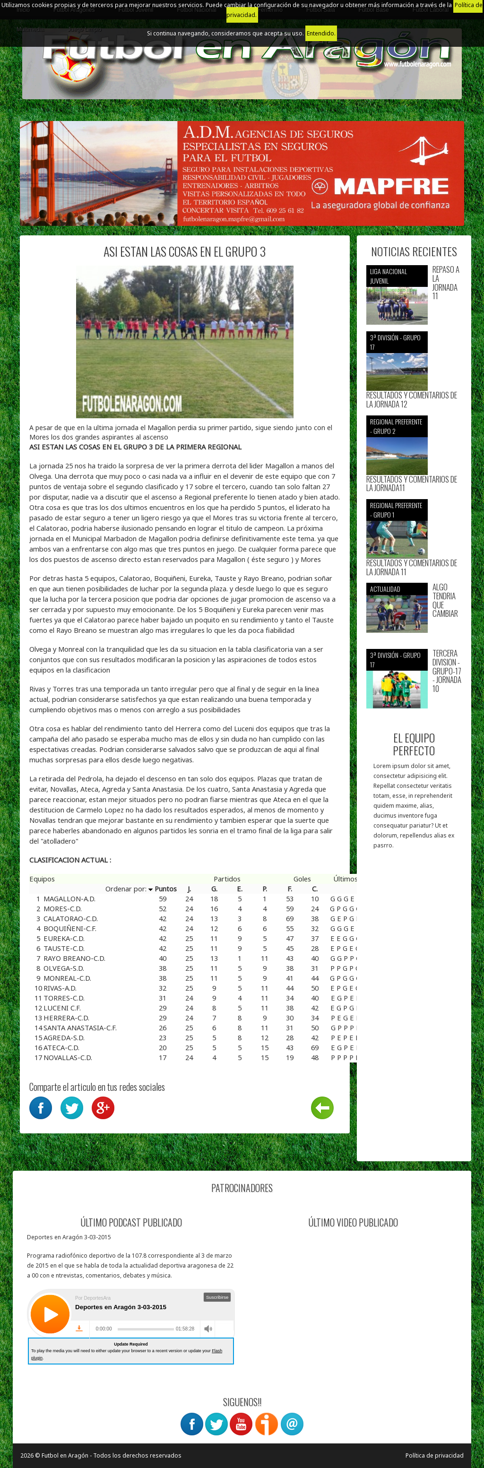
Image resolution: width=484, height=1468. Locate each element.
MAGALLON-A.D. (69, 898)
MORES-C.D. (62, 908)
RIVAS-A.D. (60, 988)
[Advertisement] (414, 1010)
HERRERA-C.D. (66, 1017)
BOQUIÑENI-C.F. (69, 928)
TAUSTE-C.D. (64, 948)
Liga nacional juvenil (388, 275)
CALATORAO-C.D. (70, 918)
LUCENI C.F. (62, 1007)
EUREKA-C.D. (64, 938)
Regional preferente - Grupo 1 (396, 509)
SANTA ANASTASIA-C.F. (80, 1027)
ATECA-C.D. (61, 1047)
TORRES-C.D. (64, 997)
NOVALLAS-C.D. (67, 1057)
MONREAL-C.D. (67, 978)
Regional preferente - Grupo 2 (396, 426)
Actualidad (385, 589)
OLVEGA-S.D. (63, 968)
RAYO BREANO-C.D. (74, 958)
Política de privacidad (435, 1455)
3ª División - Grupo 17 (395, 342)
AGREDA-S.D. (64, 1037)
